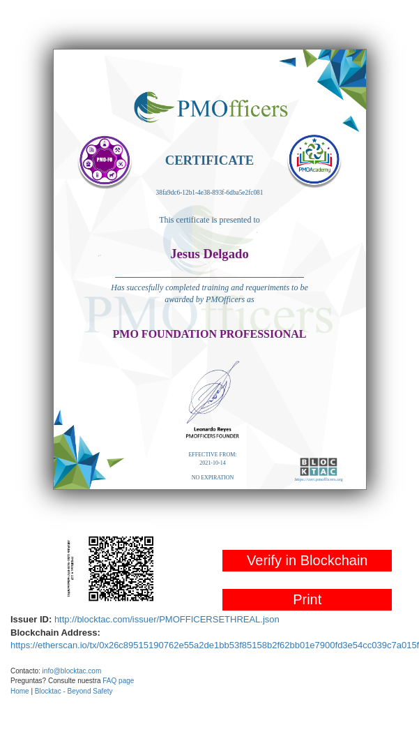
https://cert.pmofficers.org (319, 479)
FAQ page (118, 681)
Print (307, 599)
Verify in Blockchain (307, 560)
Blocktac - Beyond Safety (74, 691)
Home (19, 691)
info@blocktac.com (72, 671)
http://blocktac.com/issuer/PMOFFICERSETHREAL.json (167, 619)
